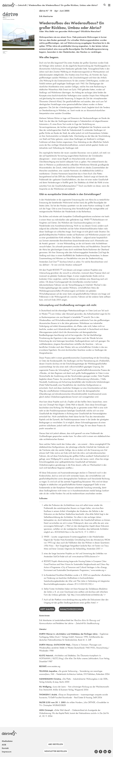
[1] (77, 185)
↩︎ (95, 532)
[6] (82, 317)
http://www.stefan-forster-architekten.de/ (87, 594)
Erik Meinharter (46, 16)
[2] (91, 219)
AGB (4, 744)
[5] (49, 313)
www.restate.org (97, 570)
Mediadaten (7, 741)
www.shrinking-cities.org (71, 599)
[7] (70, 369)
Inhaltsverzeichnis (71, 609)
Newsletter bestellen (55, 751)
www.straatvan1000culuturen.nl (84, 556)
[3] (58, 261)
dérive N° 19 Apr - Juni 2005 (54, 10)
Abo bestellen (55, 744)
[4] (61, 269)
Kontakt (5, 748)
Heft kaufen (47, 609)
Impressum (6, 751)
